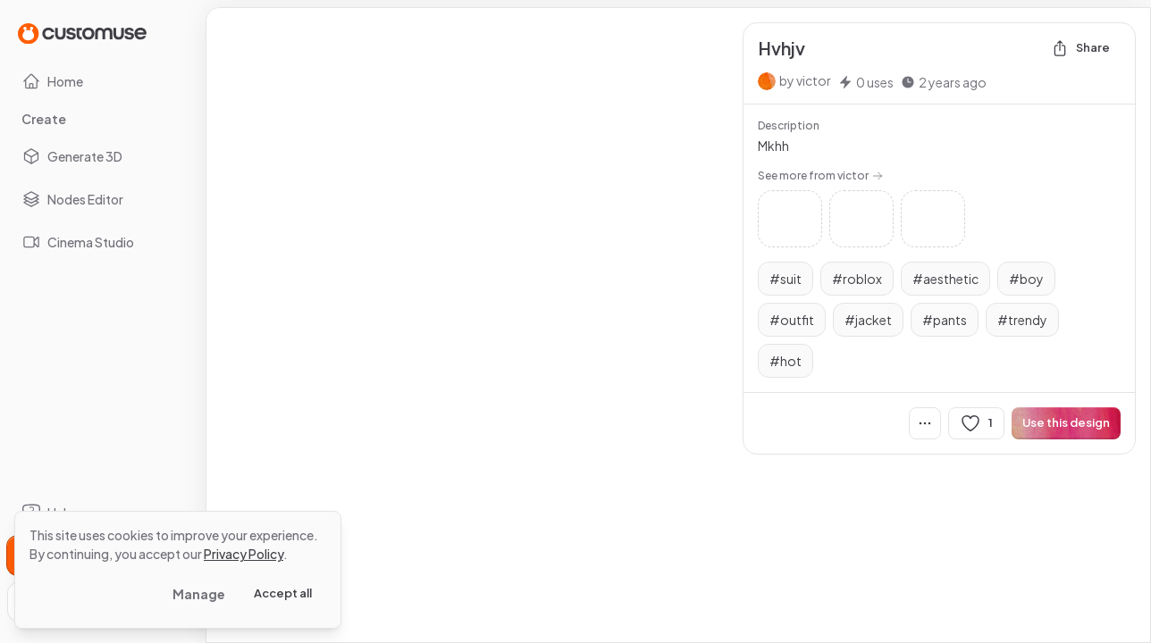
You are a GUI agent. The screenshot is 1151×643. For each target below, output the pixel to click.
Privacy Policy (243, 554)
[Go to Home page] (82, 32)
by (805, 80)
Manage (198, 594)
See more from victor (820, 175)
